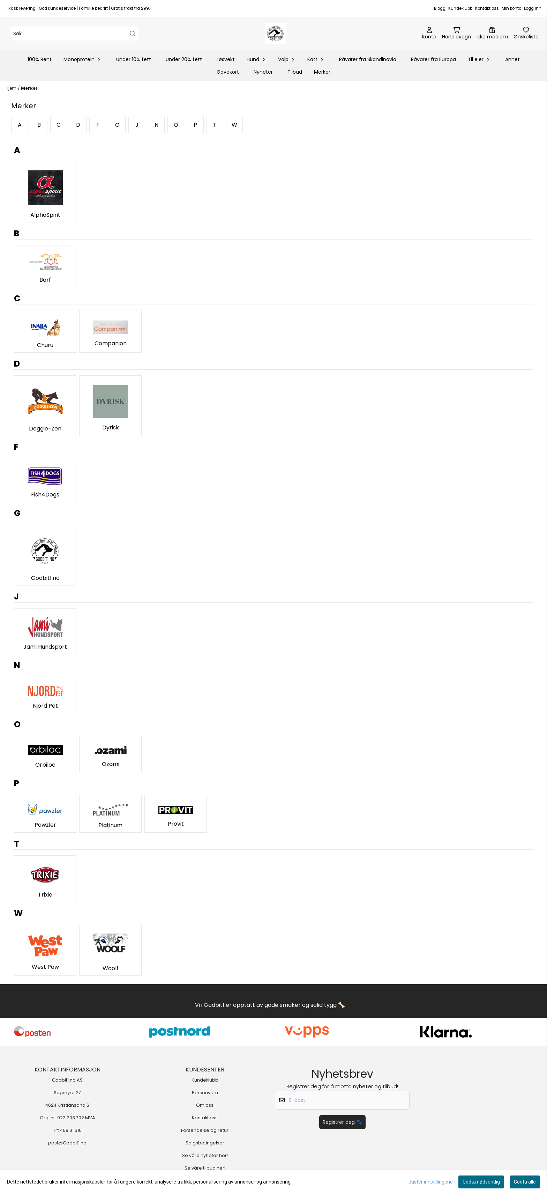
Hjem (11, 88)
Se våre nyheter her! (205, 1155)
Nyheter (263, 71)
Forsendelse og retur (204, 1130)
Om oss (204, 1105)
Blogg (439, 8)
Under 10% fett (133, 59)
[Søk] (74, 33)
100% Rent (40, 59)
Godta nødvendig (481, 1182)
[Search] (132, 33)
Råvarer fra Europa (433, 59)
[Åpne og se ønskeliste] (526, 33)
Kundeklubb (460, 8)
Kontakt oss (487, 8)
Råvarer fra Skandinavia (367, 59)
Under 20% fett (184, 59)
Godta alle (525, 1182)
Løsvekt (226, 59)
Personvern (205, 1093)
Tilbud (294, 71)
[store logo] (275, 33)
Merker (322, 71)
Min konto (511, 8)
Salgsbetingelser (205, 1143)
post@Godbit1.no (67, 1143)
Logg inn (532, 8)
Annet (512, 59)
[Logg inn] (492, 33)
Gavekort (228, 71)
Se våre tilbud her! (205, 1168)
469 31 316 (71, 1130)
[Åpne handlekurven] (456, 33)
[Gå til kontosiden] (429, 33)
